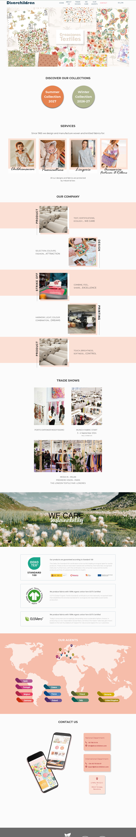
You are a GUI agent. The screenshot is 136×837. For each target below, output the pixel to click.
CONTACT (103, 3)
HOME (61, 3)
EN (122, 3)
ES (119, 3)
